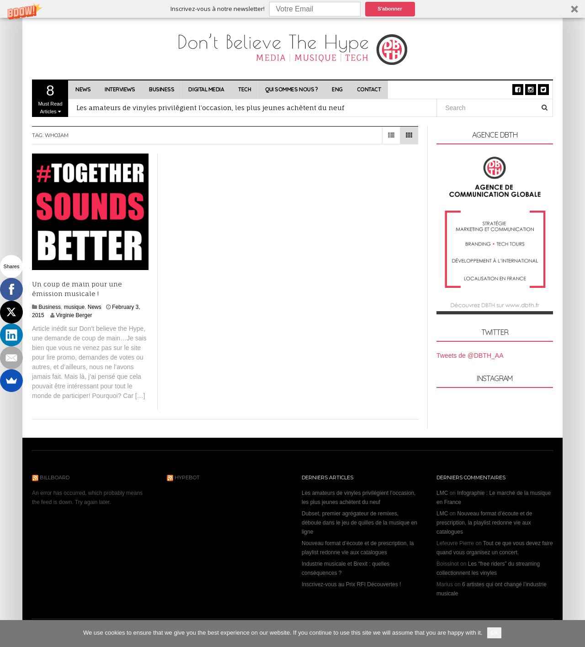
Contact (369, 89)
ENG (337, 89)
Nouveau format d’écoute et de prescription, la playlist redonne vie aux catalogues (484, 522)
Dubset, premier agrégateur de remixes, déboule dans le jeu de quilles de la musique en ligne (359, 522)
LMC (442, 493)
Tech (244, 89)
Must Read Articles (50, 98)
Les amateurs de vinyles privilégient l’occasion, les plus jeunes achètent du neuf (210, 107)
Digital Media (206, 89)
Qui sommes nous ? (291, 89)
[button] (292, 9)
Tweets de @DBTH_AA (470, 355)
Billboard (54, 477)
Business (161, 89)
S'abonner (390, 8)
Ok (494, 632)
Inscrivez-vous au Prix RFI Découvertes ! (351, 584)
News (82, 89)
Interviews (120, 89)
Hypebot (187, 477)
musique (74, 307)
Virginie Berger (74, 315)
